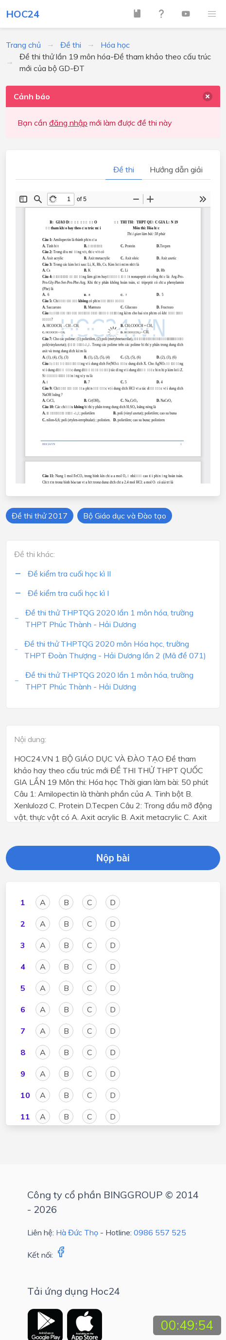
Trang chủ (23, 45)
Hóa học (115, 45)
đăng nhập (68, 123)
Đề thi (70, 45)
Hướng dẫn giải (176, 169)
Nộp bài (113, 858)
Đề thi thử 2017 (40, 516)
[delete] (207, 96)
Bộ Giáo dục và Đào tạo (124, 516)
